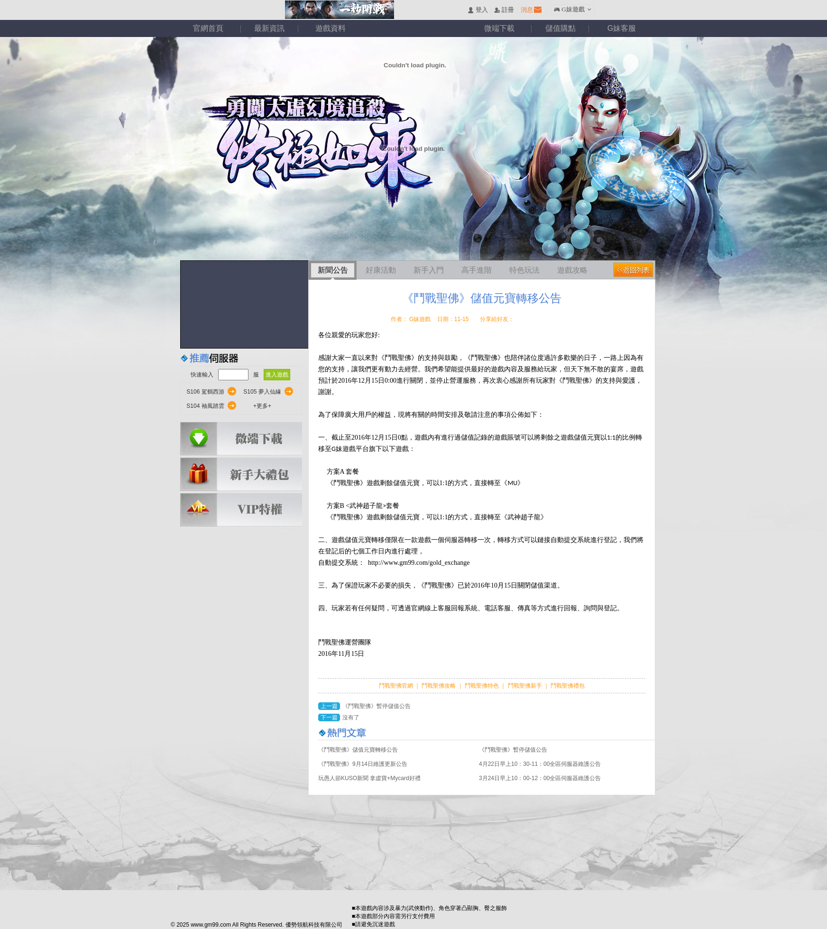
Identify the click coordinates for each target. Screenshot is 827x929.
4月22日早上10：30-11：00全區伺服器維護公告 (540, 764)
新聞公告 (333, 270)
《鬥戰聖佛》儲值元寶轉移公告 (358, 749)
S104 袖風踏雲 (205, 406)
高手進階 (476, 270)
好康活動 (381, 270)
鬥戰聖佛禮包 (567, 685)
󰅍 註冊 (504, 10)
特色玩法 (524, 270)
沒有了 (350, 717)
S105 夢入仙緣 (262, 391)
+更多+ (262, 406)
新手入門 (429, 270)
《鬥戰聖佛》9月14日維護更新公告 (362, 764)
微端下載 (499, 28)
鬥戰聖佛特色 (482, 685)
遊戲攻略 (572, 270)
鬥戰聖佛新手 (525, 685)
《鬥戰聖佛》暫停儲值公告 (376, 706)
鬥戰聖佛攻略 (439, 685)
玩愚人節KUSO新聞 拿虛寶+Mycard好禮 (369, 778)
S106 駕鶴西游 (205, 391)
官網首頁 (208, 28)
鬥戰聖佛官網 (396, 685)
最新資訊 (269, 28)
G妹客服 (621, 28)
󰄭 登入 (477, 10)
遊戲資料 (330, 28)
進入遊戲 (277, 374)
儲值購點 (560, 28)
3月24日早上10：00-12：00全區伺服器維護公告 (540, 778)
